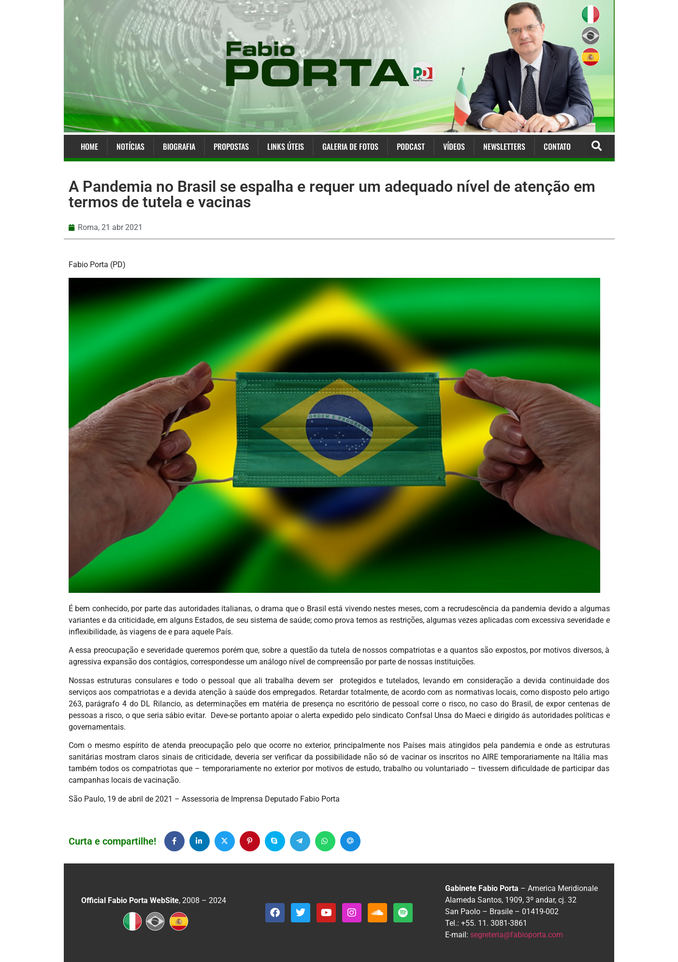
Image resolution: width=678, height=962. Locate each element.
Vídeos (454, 146)
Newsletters (504, 146)
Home (89, 146)
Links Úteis (285, 146)
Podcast (411, 146)
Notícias (130, 146)
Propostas (231, 146)
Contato (557, 146)
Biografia (179, 146)
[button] (596, 146)
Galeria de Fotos (350, 146)
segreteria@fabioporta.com (516, 934)
